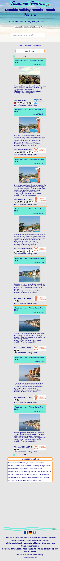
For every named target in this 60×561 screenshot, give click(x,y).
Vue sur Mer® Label (16, 537)
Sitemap (46, 540)
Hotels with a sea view (44, 543)
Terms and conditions (40, 537)
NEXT (24, 56)
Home (6, 537)
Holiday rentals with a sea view (19, 543)
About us (28, 537)
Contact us (21, 540)
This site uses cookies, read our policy (29, 555)
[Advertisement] (30, 507)
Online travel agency (34, 540)
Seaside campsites (30, 546)
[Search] (28, 35)
